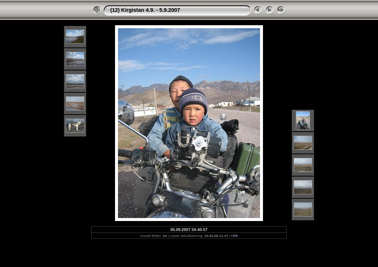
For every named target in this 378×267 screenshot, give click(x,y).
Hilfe (234, 236)
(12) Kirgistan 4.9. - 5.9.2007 (145, 10)
